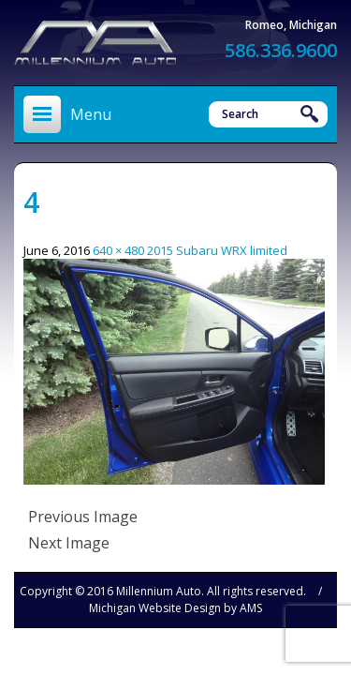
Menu (90, 114)
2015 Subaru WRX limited (217, 250)
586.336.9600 (281, 50)
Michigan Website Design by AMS (175, 608)
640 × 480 (118, 250)
